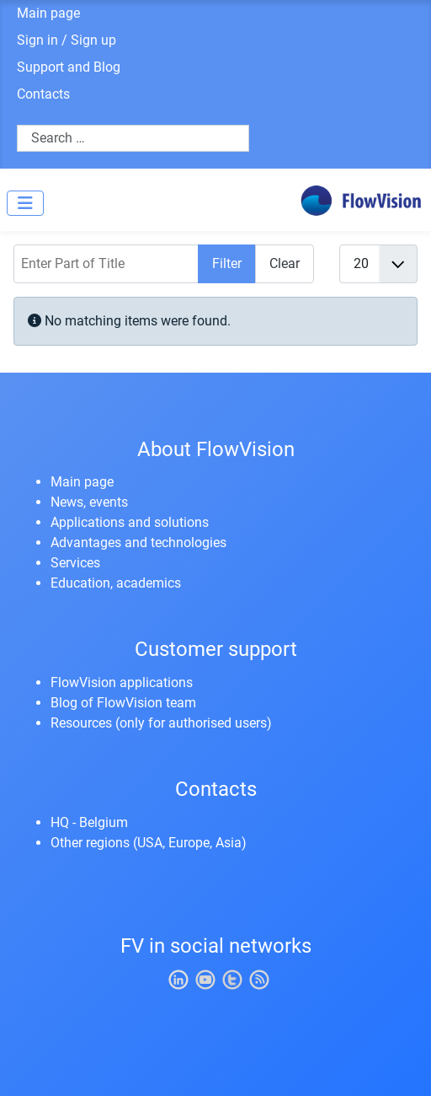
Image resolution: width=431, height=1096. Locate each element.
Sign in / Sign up (66, 40)
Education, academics (116, 583)
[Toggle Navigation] (25, 203)
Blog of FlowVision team (123, 703)
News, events (89, 502)
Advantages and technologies (138, 543)
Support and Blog (68, 67)
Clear (284, 263)
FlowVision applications (122, 682)
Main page (48, 13)
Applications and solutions (130, 522)
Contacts (43, 94)
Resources (81, 723)
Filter (227, 263)
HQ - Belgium (89, 822)
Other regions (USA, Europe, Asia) (149, 843)
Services (75, 563)
